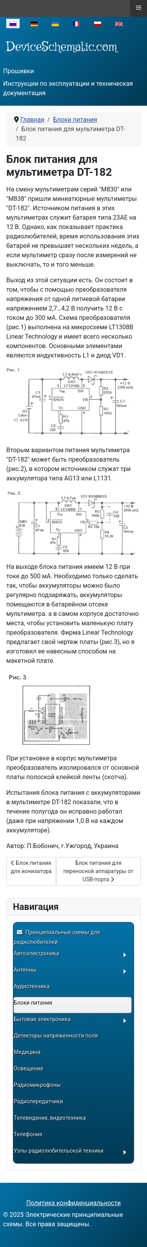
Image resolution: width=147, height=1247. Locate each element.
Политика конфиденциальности (73, 1203)
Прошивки (18, 71)
